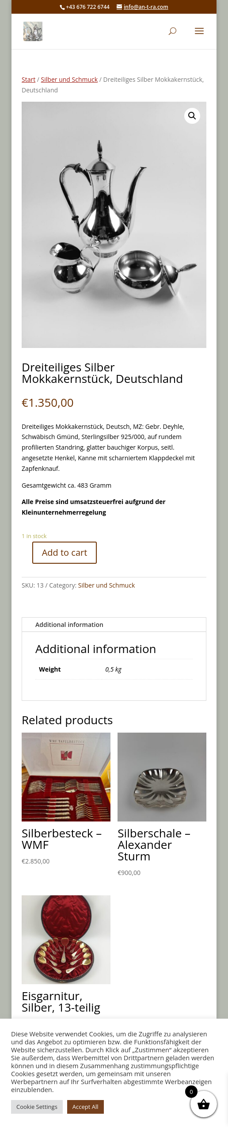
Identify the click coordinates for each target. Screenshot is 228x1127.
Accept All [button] (85, 1107)
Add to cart (64, 552)
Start (28, 79)
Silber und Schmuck (69, 79)
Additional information (69, 624)
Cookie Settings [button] (36, 1107)
